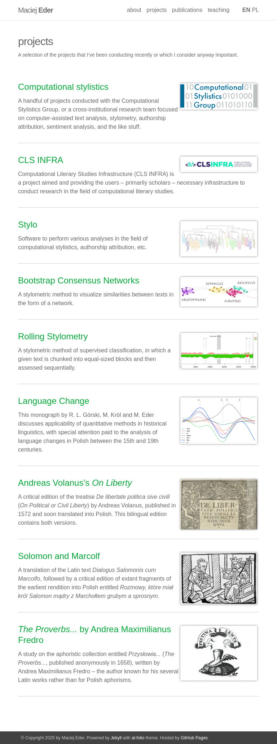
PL (255, 10)
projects (156, 10)
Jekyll (116, 737)
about (134, 10)
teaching (219, 10)
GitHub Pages (194, 737)
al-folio (138, 737)
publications (187, 10)
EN (246, 10)
